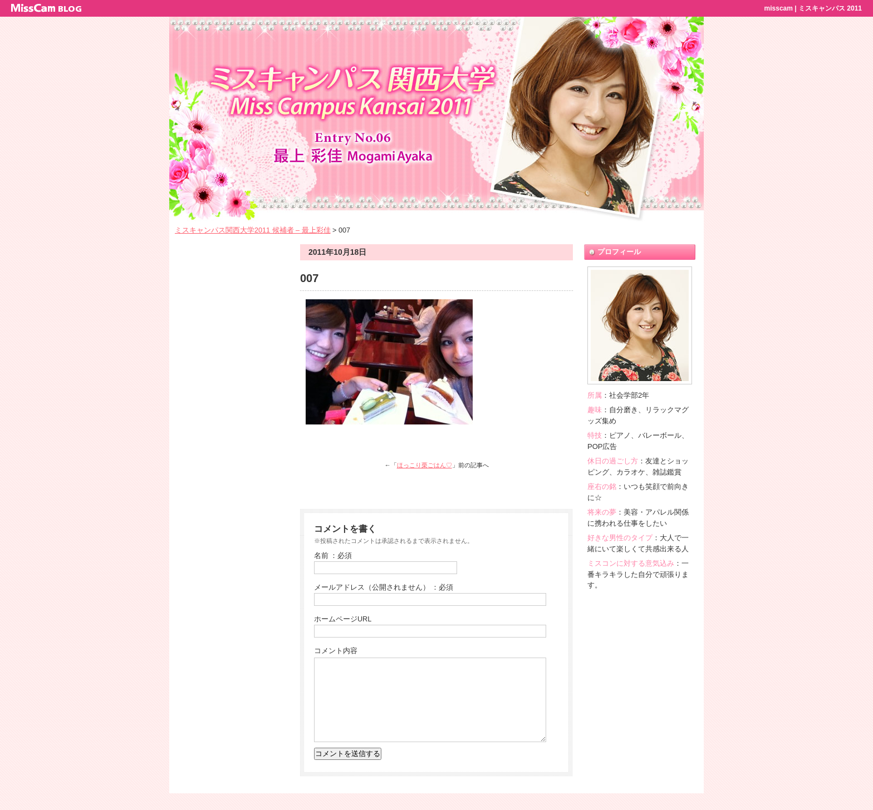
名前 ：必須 (333, 556)
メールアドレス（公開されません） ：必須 (384, 587)
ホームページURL (342, 619)
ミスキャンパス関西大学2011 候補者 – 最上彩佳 (253, 230)
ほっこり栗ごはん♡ (424, 465)
